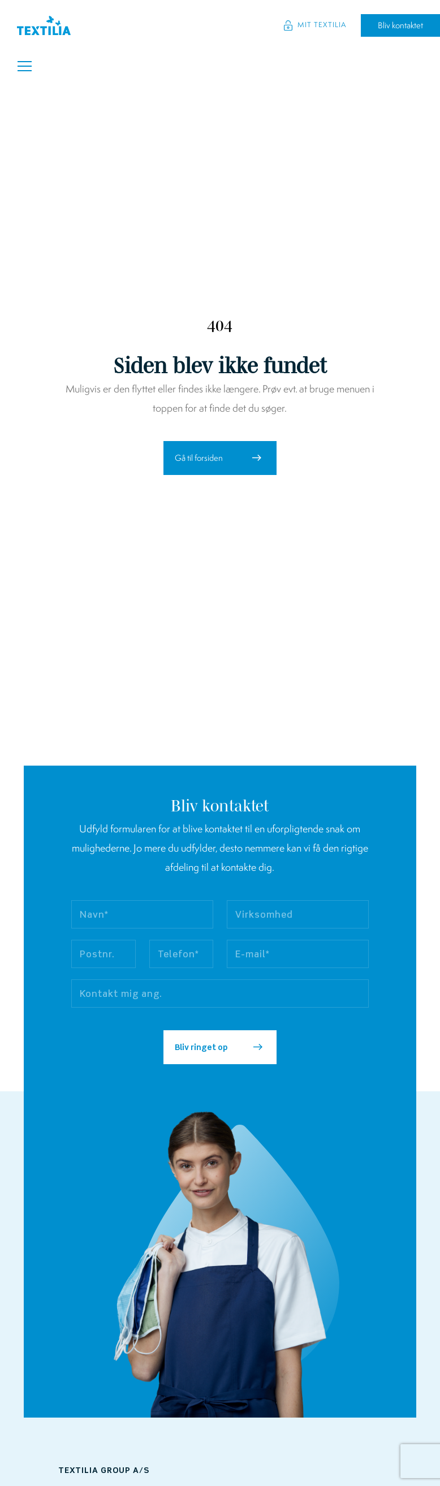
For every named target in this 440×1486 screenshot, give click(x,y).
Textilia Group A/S (103, 1471)
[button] (220, 458)
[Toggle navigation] (24, 66)
